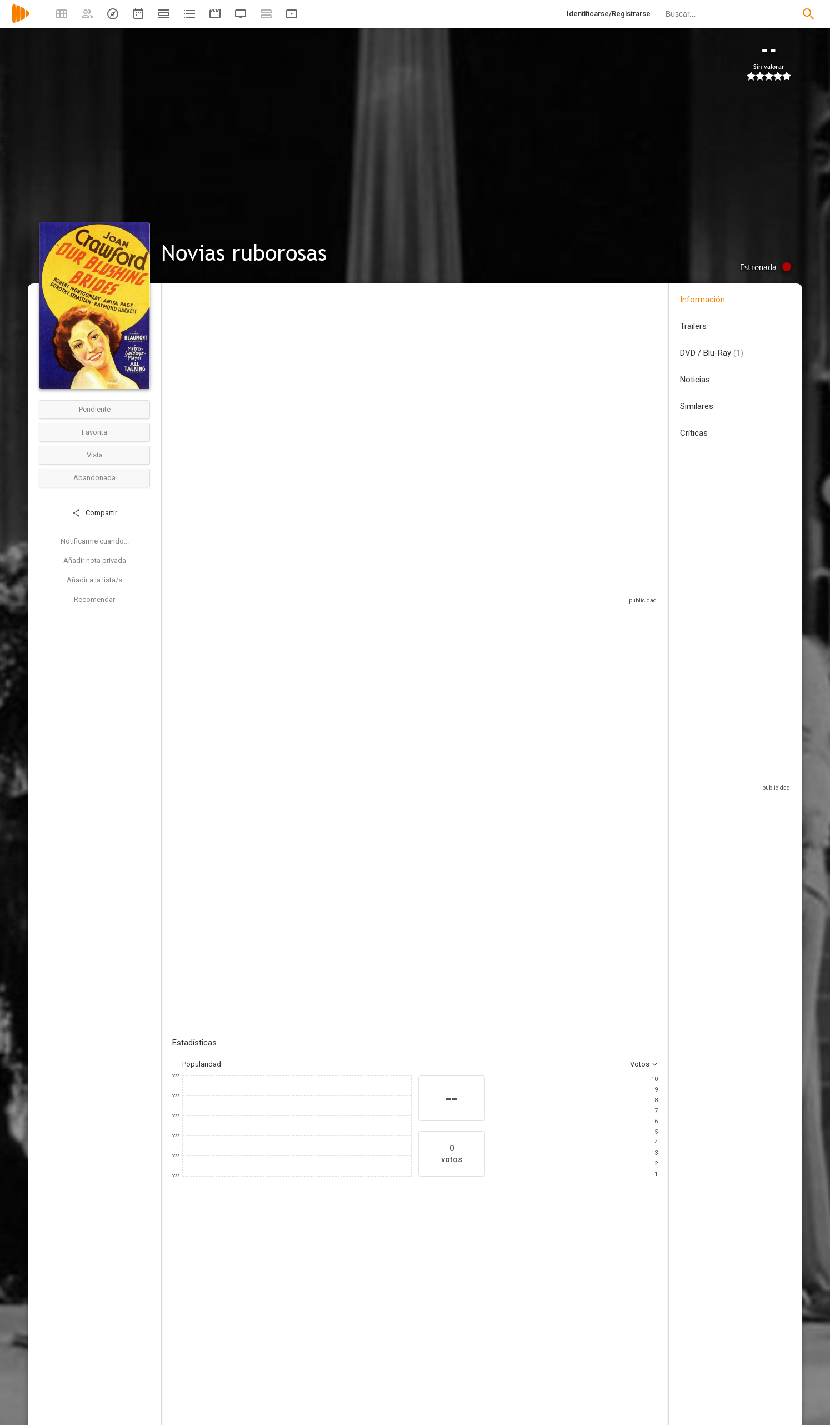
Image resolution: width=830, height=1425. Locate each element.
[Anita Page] (272, 1347)
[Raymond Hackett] (472, 1347)
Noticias (695, 380)
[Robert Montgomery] (405, 1347)
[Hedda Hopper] (605, 1347)
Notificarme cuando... (95, 541)
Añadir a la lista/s (94, 580)
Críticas (694, 433)
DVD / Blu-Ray (711, 353)
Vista (95, 455)
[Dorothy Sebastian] (339, 1347)
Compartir (94, 513)
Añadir (255, 829)
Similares (696, 406)
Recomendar (94, 599)
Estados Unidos (198, 366)
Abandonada (94, 478)
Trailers (693, 326)
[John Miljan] (539, 1347)
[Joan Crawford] (205, 1347)
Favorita (94, 432)
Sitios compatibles (538, 578)
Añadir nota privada (94, 560)
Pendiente (95, 409)
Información (702, 300)
